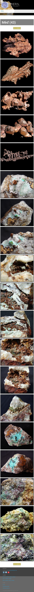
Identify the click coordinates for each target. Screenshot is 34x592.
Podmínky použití (6, 586)
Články (13, 14)
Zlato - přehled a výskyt (7, 578)
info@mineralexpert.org (12, 570)
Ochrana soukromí (6, 588)
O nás (4, 584)
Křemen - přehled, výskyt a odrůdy (9, 576)
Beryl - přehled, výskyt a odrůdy (8, 580)
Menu (2, 11)
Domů (4, 14)
